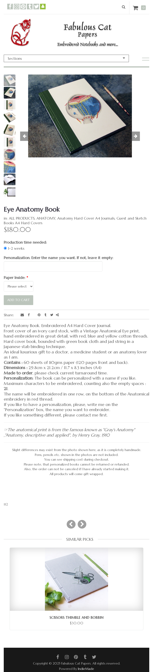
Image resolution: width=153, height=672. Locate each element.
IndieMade (86, 669)
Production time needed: (25, 242)
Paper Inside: (16, 277)
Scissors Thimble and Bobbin (76, 617)
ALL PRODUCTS (22, 218)
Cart (136, 7)
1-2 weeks (14, 248)
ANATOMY (45, 218)
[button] (27, 136)
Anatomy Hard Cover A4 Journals (86, 218)
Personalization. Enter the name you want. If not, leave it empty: (58, 257)
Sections (66, 58)
